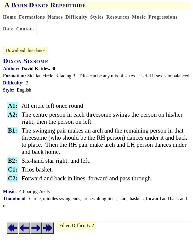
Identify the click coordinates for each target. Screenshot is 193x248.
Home (9, 16)
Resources (117, 16)
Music (139, 16)
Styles (97, 16)
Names (55, 16)
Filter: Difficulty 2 (76, 225)
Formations (32, 16)
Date (8, 28)
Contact (25, 28)
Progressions (163, 16)
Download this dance (25, 50)
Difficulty (76, 16)
